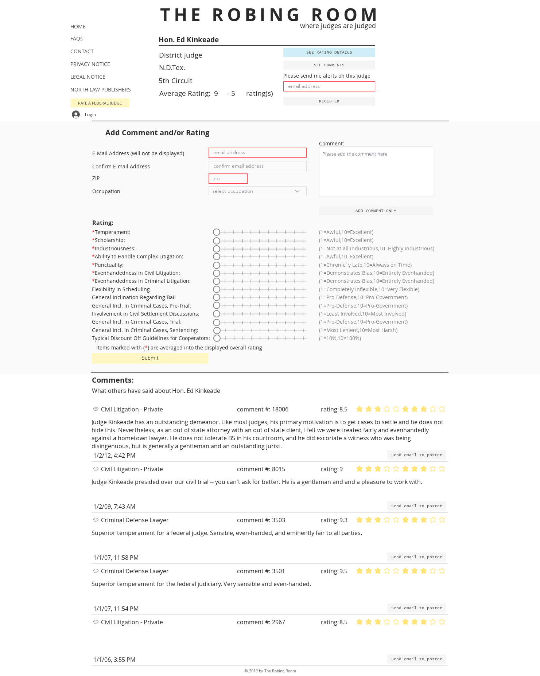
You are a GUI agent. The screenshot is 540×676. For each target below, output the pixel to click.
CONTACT (82, 51)
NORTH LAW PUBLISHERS (100, 89)
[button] (329, 101)
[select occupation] (258, 191)
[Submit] (150, 358)
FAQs (76, 38)
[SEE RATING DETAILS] (329, 52)
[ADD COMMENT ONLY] (376, 210)
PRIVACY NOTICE (90, 63)
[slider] (216, 232)
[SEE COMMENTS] (329, 65)
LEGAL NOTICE (87, 76)
